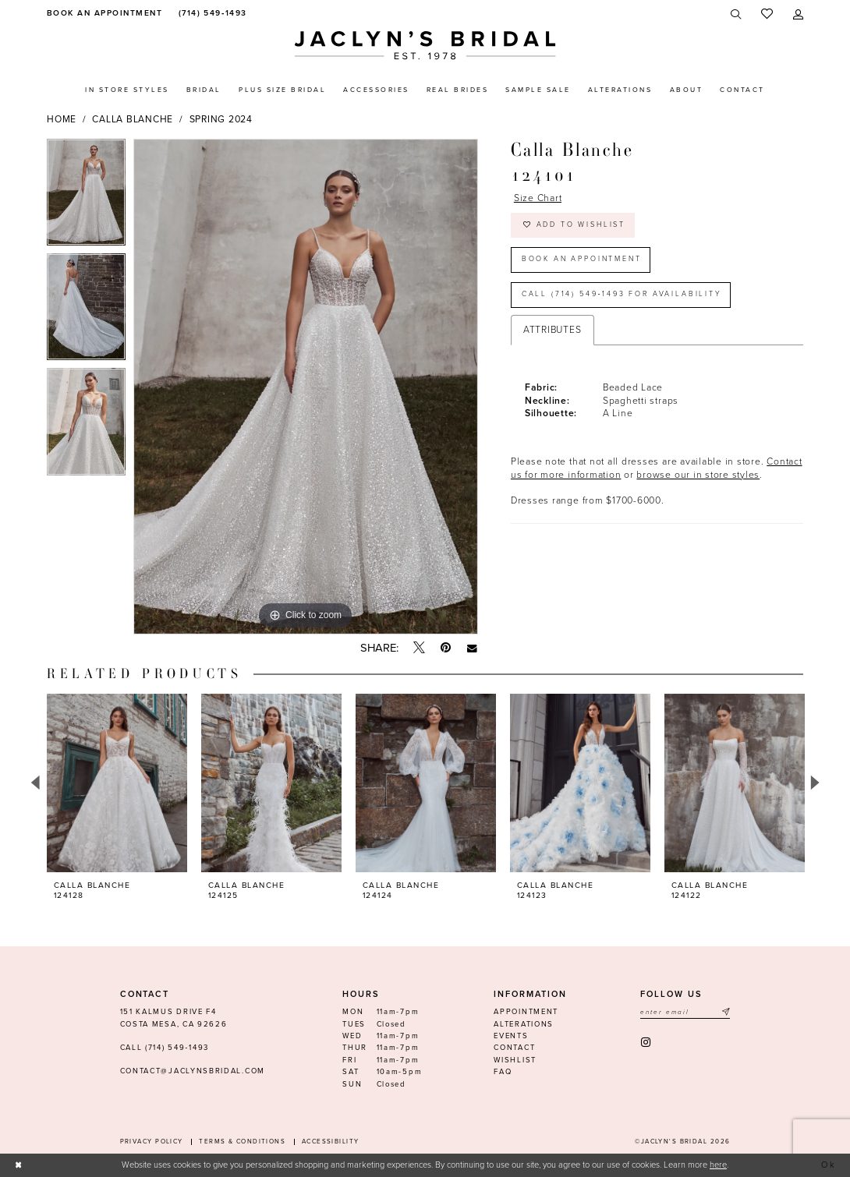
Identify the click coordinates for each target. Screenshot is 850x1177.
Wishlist (515, 1060)
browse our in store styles (698, 474)
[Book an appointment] (102, 14)
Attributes (552, 329)
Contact (514, 1047)
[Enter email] (685, 1012)
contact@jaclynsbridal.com (192, 1071)
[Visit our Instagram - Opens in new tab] (646, 1042)
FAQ (503, 1071)
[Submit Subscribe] (725, 1012)
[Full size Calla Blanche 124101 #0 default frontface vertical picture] (305, 387)
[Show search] (736, 14)
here (718, 1165)
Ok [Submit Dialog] (829, 1165)
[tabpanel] (86, 196)
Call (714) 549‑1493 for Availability (622, 295)
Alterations (524, 1024)
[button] (798, 14)
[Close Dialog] (18, 1165)
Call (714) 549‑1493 (164, 1047)
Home (61, 119)
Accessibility (330, 1141)
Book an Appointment (582, 260)
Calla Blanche (132, 119)
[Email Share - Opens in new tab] (472, 648)
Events (511, 1036)
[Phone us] (210, 14)
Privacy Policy (151, 1141)
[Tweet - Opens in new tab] (419, 649)
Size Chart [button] (538, 198)
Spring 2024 (221, 119)
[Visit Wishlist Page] (767, 14)
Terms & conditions (242, 1141)
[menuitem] (102, 14)
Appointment (526, 1011)
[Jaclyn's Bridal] (425, 45)
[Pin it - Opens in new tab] (446, 648)
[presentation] (117, 783)
